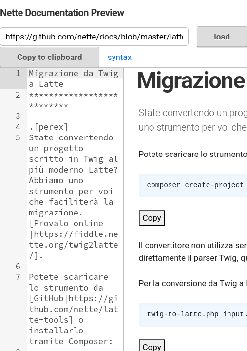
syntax (120, 57)
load (222, 36)
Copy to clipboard (49, 57)
